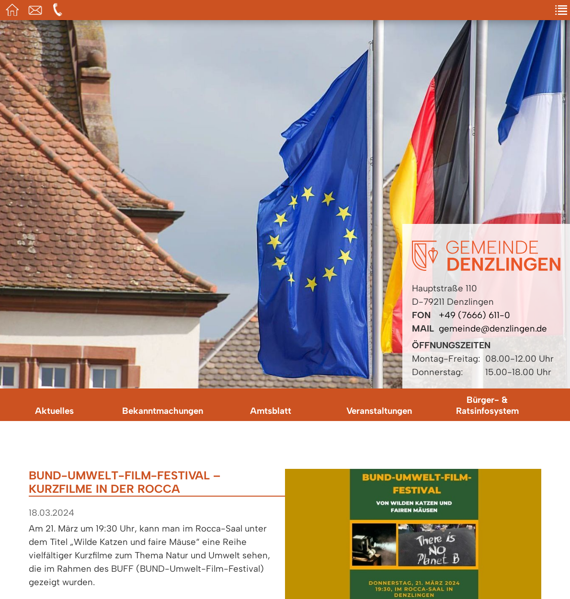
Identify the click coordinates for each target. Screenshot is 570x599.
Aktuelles (54, 410)
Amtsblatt (270, 410)
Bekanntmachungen (162, 410)
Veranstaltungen (379, 410)
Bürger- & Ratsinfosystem (487, 405)
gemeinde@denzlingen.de (493, 328)
